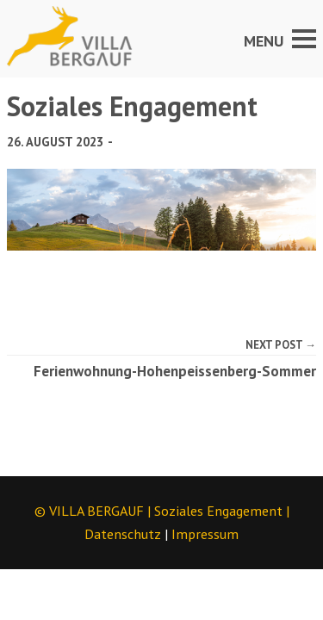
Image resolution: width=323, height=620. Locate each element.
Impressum (205, 533)
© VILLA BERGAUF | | (161, 510)
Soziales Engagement (218, 510)
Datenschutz (122, 533)
